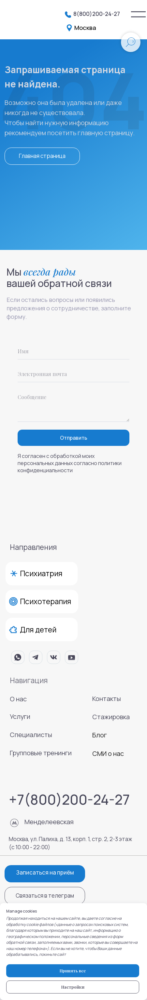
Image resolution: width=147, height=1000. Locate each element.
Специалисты (31, 734)
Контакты (106, 698)
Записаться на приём (45, 872)
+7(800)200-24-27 (69, 799)
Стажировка (111, 716)
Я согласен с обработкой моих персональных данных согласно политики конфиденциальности (70, 463)
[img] (138, 14)
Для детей (38, 630)
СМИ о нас (108, 753)
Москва (85, 27)
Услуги (20, 716)
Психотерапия (45, 601)
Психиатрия (41, 573)
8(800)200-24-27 (96, 14)
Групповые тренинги (41, 752)
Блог (99, 735)
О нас (18, 699)
